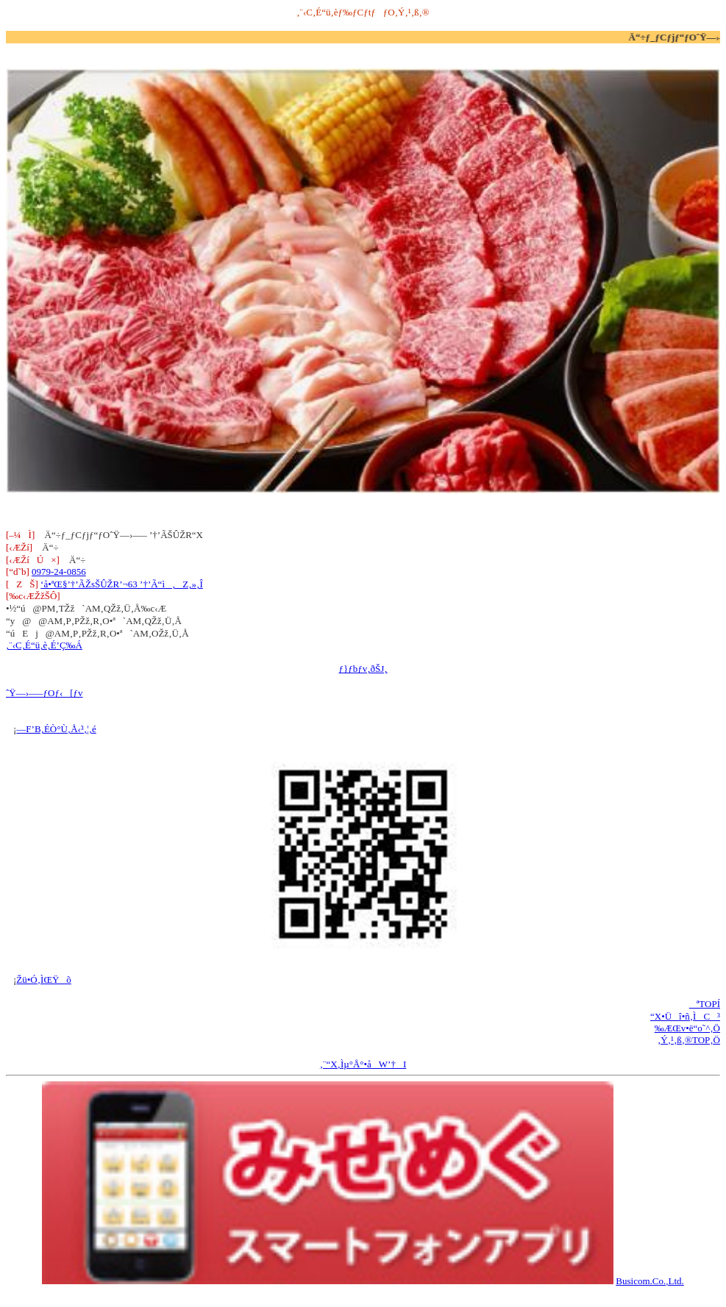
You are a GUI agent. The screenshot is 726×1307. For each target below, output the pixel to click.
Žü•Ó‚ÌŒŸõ (43, 979)
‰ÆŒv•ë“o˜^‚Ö (687, 1028)
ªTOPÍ (704, 1003)
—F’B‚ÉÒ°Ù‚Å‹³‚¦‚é (56, 728)
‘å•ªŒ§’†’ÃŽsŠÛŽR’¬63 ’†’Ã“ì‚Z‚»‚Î (121, 584)
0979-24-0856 (59, 571)
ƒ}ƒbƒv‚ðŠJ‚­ (362, 668)
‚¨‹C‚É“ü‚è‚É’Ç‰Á (44, 645)
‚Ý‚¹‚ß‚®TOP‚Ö (689, 1039)
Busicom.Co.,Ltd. (649, 1280)
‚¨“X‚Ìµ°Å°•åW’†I (363, 1064)
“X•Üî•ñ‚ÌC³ (685, 1016)
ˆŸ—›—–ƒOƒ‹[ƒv (44, 692)
